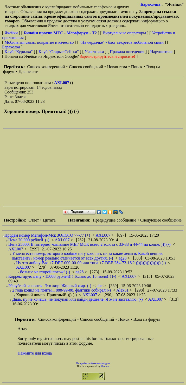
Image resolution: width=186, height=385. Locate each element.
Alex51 (123, 290)
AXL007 (62, 82)
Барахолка (150, 4)
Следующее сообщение (161, 220)
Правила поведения (127, 51)
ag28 (122, 258)
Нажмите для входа (35, 353)
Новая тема (117, 67)
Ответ (33, 220)
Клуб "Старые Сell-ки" (59, 51)
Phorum (104, 366)
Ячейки (11, 33)
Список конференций (46, 67)
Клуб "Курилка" (18, 51)
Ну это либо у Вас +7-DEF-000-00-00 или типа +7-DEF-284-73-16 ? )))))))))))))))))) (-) (91, 263)
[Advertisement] (94, 167)
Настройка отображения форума (93, 363)
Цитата (49, 220)
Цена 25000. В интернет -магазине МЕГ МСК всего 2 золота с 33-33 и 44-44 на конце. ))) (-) (89, 244)
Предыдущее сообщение (114, 220)
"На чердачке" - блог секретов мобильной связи (122, 42)
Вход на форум (146, 319)
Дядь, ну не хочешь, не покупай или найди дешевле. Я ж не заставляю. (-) (77, 299)
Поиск (136, 67)
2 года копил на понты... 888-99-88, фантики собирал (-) (61, 290)
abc (100, 285)
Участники (94, 51)
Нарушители (161, 51)
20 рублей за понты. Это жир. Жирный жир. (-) (49, 285)
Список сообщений (86, 67)
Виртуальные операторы (124, 33)
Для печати (29, 71)
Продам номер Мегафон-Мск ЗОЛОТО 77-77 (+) (47, 235)
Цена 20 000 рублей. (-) (28, 240)
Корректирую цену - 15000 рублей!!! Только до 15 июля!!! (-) (62, 276)
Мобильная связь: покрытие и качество (39, 42)
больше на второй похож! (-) (45, 272)
